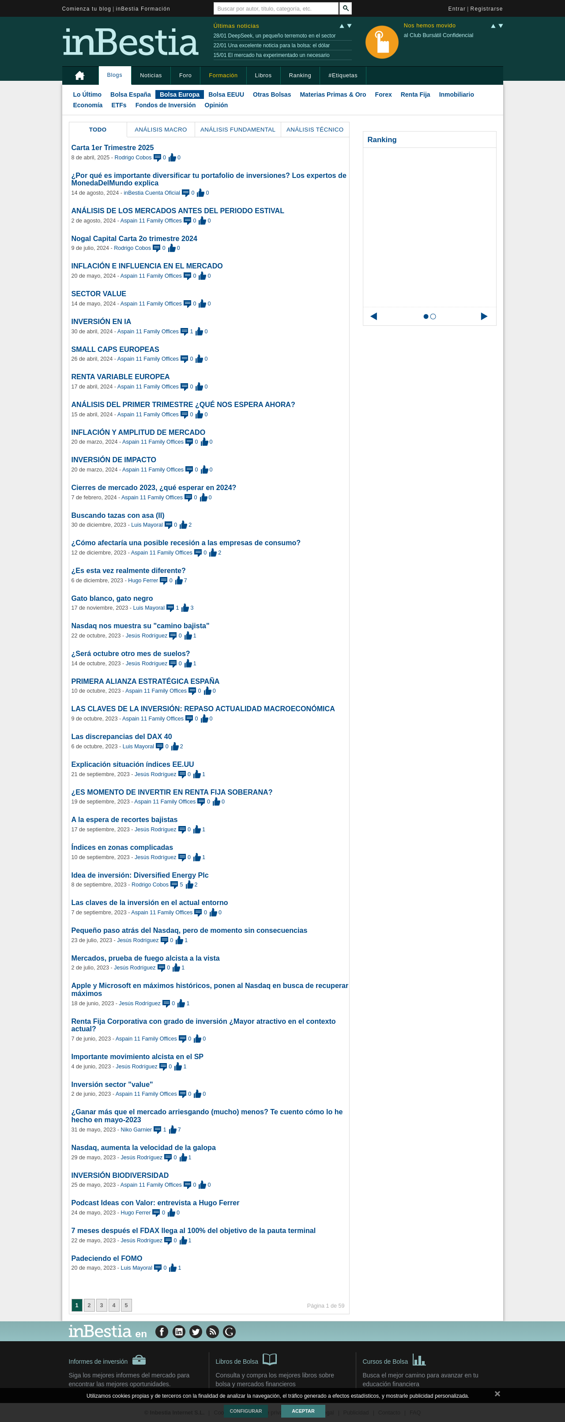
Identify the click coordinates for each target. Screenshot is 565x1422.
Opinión (216, 105)
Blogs (115, 75)
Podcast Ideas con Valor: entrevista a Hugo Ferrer (156, 1203)
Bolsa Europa (180, 94)
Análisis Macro (161, 129)
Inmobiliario (456, 94)
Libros (263, 75)
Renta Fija (415, 94)
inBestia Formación (143, 9)
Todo (98, 129)
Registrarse (487, 9)
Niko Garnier (136, 1130)
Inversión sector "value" (112, 1084)
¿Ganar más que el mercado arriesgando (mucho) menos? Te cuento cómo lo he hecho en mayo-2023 (207, 1116)
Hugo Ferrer (143, 580)
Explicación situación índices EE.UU (133, 764)
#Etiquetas (343, 75)
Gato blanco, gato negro (112, 598)
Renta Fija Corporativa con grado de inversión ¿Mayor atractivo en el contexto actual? (204, 1025)
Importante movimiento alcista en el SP (138, 1056)
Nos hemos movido (430, 26)
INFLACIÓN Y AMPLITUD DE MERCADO (139, 432)
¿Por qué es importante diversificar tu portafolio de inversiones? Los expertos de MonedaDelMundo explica (209, 179)
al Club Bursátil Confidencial (439, 35)
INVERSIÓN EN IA (102, 321)
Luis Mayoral (146, 525)
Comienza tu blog (87, 9)
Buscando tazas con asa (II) (118, 515)
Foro (185, 75)
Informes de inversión (108, 1359)
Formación (223, 75)
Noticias (151, 75)
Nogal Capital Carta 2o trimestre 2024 (134, 238)
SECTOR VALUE (99, 294)
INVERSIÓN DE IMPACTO (114, 460)
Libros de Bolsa (246, 1358)
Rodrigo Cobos (133, 158)
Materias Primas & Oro (333, 94)
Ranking (300, 75)
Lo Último (87, 94)
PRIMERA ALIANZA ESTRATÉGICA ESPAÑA (146, 681)
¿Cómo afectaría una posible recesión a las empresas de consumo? (186, 543)
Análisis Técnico (315, 129)
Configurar (246, 1411)
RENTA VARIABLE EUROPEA (121, 377)
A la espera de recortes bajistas (125, 819)
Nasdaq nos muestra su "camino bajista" (141, 626)
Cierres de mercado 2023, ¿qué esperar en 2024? (154, 487)
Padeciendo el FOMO (107, 1258)
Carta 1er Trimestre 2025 (113, 147)
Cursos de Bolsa (395, 1358)
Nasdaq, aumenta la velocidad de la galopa (144, 1147)
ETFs (118, 105)
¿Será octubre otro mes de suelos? (131, 653)
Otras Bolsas (272, 94)
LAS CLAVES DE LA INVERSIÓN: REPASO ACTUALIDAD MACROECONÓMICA (203, 709)
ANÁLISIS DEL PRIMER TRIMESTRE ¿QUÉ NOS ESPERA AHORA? (183, 404)
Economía (88, 105)
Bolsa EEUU (226, 94)
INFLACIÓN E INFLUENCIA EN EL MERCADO (147, 266)
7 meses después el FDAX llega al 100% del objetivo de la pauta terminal (194, 1230)
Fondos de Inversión (166, 105)
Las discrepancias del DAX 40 (122, 736)
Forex (383, 94)
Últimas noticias (237, 26)
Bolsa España (130, 94)
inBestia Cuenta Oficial (152, 193)
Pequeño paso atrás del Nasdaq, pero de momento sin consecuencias (190, 930)
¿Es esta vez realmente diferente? (129, 570)
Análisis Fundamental (237, 129)
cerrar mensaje (497, 1395)
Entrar (457, 9)
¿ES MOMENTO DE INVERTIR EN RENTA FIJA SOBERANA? (172, 792)
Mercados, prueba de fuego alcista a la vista (146, 958)
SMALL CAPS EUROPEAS (115, 349)
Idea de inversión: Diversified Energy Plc (140, 875)
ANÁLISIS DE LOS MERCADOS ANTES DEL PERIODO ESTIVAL (178, 211)
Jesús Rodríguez (147, 636)
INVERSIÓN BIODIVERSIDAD (120, 1175)
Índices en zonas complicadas (122, 847)
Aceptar (303, 1411)
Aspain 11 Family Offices (151, 221)
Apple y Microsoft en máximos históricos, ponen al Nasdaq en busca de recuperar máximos (210, 989)
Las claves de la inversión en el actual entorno (150, 902)
